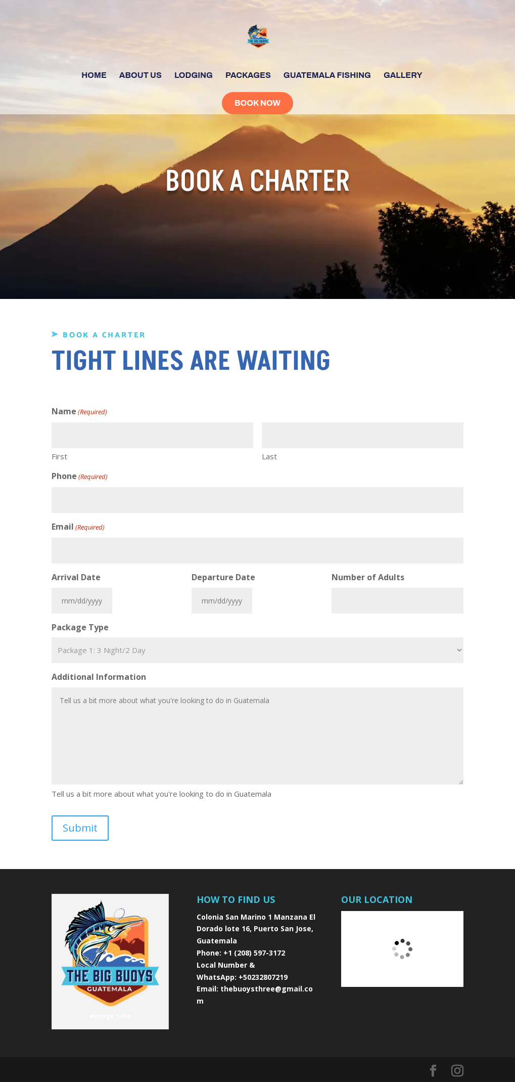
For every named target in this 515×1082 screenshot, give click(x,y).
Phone (80, 476)
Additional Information (99, 676)
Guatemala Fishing (327, 75)
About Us (140, 75)
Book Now (257, 103)
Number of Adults (368, 577)
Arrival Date (76, 577)
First (59, 456)
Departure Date (223, 577)
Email (78, 527)
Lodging (193, 75)
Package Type (80, 627)
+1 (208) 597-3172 (254, 953)
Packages (248, 75)
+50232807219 (263, 977)
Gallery (403, 75)
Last (269, 456)
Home (94, 75)
